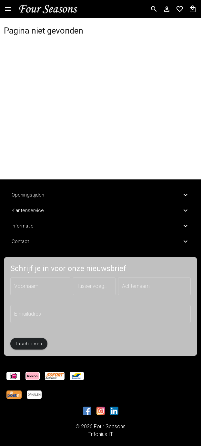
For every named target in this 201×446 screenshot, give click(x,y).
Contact (100, 241)
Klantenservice (100, 210)
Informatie (100, 226)
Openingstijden (100, 195)
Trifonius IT (100, 434)
